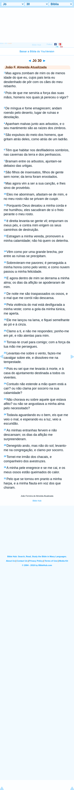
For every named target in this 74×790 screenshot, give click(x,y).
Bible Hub (37, 501)
